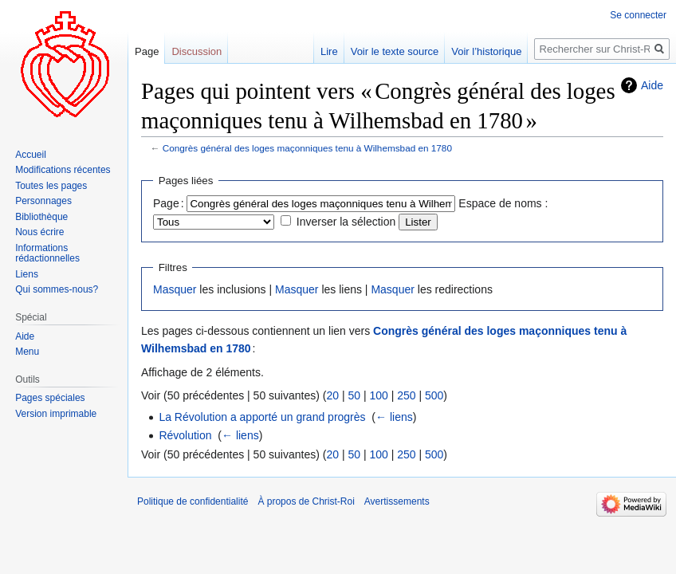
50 (354, 395)
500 (434, 395)
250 (406, 395)
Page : (168, 203)
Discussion (196, 51)
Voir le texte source (395, 51)
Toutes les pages (51, 185)
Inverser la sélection (346, 221)
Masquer (174, 289)
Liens (26, 274)
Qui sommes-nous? (56, 289)
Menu (27, 351)
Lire (329, 51)
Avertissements (397, 501)
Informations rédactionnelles (47, 253)
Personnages (43, 200)
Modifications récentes (62, 169)
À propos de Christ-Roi (305, 501)
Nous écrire (39, 232)
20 (332, 395)
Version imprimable (55, 413)
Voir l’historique (486, 51)
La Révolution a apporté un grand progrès (262, 417)
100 (378, 395)
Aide (652, 85)
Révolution (185, 435)
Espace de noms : (503, 203)
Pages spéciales (49, 397)
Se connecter (638, 15)
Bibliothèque (41, 216)
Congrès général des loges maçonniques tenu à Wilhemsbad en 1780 (307, 148)
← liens (394, 417)
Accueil (30, 154)
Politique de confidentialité (192, 501)
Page (147, 51)
